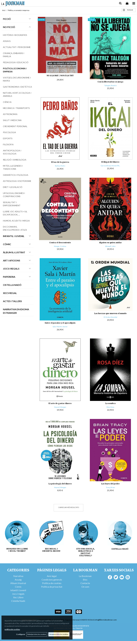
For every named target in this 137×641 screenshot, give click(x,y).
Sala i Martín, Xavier (60, 327)
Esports (7, 138)
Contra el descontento (60, 242)
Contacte (85, 583)
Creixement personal (15, 126)
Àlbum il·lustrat (18, 583)
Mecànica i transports (16, 108)
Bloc (85, 579)
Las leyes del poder (110, 484)
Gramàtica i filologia (15, 175)
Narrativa (18, 576)
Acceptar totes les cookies (58, 634)
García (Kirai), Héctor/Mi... (110, 166)
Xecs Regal (10, 293)
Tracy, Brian (110, 487)
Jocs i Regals (11, 268)
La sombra (110, 403)
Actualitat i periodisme (17, 47)
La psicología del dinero (60, 484)
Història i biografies (15, 35)
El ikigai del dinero (110, 162)
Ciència (7, 102)
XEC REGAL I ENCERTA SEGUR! (51, 550)
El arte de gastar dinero (60, 403)
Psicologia (9, 132)
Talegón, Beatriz (110, 85)
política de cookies (12, 629)
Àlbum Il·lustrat (14, 252)
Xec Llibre (18, 597)
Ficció (7, 18)
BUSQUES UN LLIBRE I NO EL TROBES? (17, 550)
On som (85, 586)
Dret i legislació (12, 187)
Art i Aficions (11, 260)
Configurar (20, 634)
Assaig (7, 41)
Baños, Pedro (60, 166)
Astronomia (10, 114)
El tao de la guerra (60, 162)
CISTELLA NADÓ (119, 549)
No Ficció (9, 27)
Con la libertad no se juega (110, 82)
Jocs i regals (18, 593)
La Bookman (85, 576)
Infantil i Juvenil (13, 236)
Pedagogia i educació (15, 62)
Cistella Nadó (12, 284)
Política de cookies (51, 583)
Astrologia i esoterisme (17, 181)
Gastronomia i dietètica (17, 87)
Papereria (9, 276)
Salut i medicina (12, 120)
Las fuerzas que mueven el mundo (110, 313)
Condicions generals (52, 579)
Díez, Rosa (110, 407)
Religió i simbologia (14, 159)
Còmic (7, 244)
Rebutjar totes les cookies (36, 634)
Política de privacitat (51, 586)
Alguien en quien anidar (110, 242)
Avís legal (52, 576)
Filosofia (8, 144)
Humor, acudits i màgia (16, 220)
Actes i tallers (12, 301)
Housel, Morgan (60, 407)
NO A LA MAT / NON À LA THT (60, 75)
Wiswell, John (110, 246)
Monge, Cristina (60, 246)
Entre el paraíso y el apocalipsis (60, 323)
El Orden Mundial (110, 317)
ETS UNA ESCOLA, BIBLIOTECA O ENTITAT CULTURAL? (85, 552)
